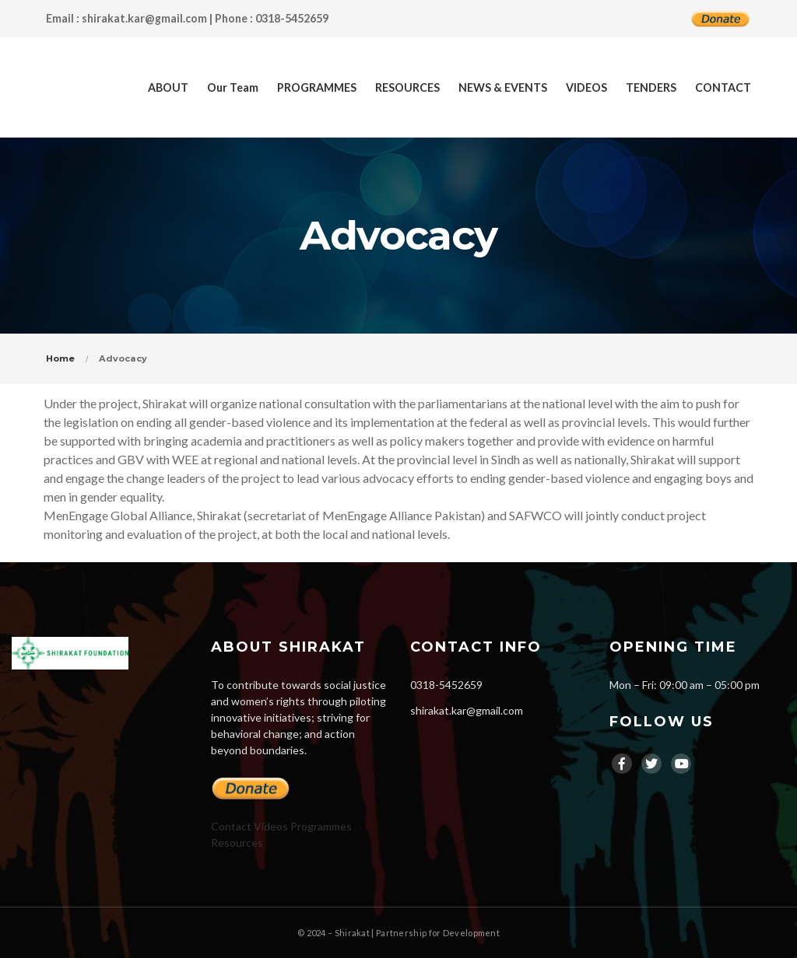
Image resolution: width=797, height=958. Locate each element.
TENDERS (651, 87)
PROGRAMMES (316, 87)
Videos (271, 826)
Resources (237, 842)
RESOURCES (407, 87)
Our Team (232, 87)
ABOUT (168, 87)
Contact (231, 826)
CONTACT (723, 87)
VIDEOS (586, 87)
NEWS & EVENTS (502, 87)
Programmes (321, 826)
